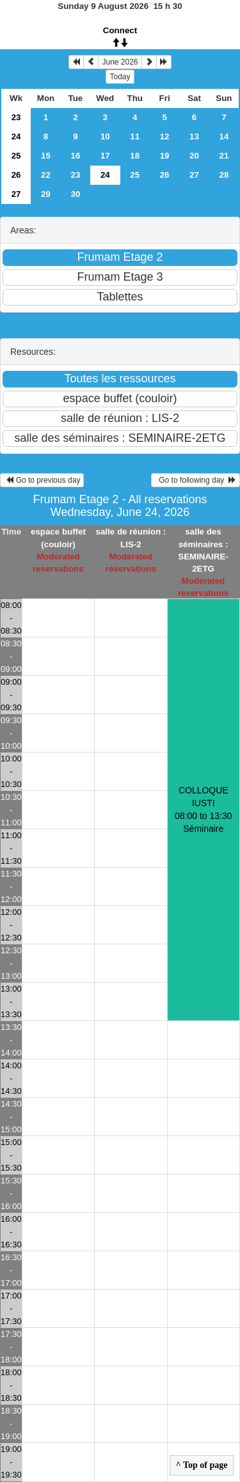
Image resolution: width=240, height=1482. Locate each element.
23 (16, 117)
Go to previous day (42, 480)
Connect (120, 30)
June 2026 (120, 62)
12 (165, 136)
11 (135, 136)
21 (224, 155)
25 (16, 155)
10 (105, 136)
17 (105, 155)
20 (194, 155)
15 (46, 155)
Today (119, 76)
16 (75, 155)
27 (194, 175)
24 (16, 136)
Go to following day (195, 480)
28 (224, 175)
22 (46, 175)
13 (194, 136)
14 (224, 136)
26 (16, 175)
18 (135, 155)
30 (75, 194)
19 (165, 155)
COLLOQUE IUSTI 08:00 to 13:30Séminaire (203, 809)
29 (46, 194)
